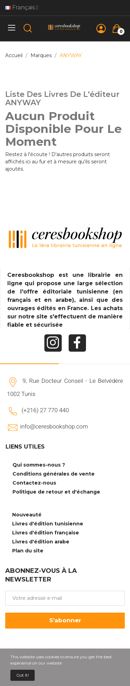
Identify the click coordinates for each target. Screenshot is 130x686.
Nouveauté (27, 515)
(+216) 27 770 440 (45, 410)
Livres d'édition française (45, 533)
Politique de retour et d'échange (56, 492)
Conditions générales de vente (53, 474)
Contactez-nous (34, 483)
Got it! (22, 675)
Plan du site (27, 551)
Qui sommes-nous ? (38, 465)
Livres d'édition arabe (40, 542)
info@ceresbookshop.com (54, 426)
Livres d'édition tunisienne (47, 524)
